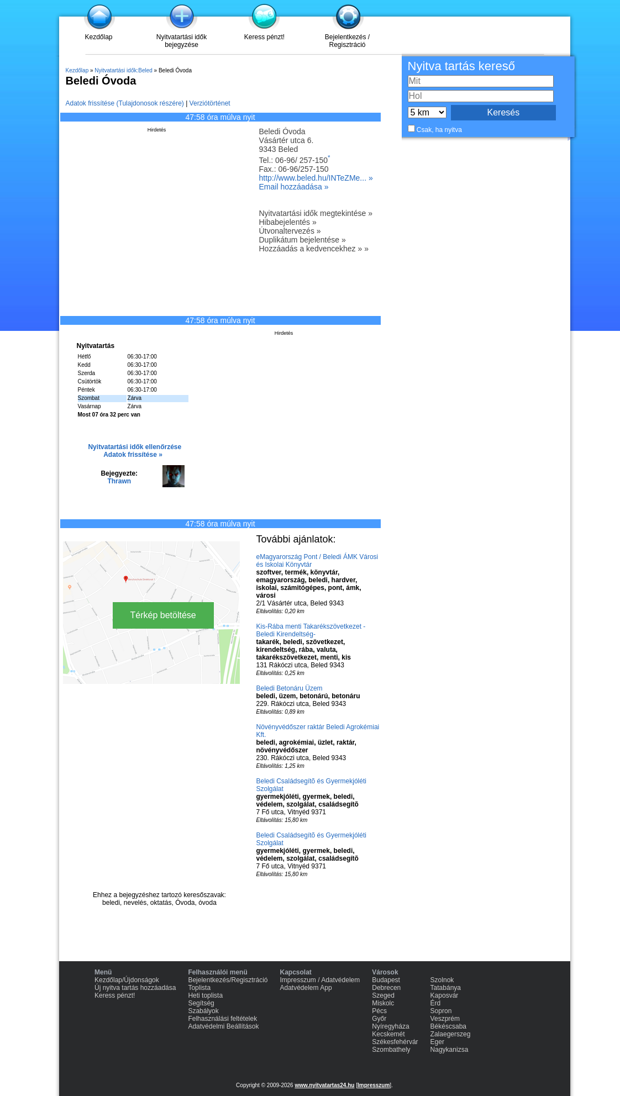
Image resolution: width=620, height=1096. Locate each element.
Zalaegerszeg (450, 1034)
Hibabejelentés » (288, 222)
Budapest (386, 980)
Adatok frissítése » (132, 455)
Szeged (383, 995)
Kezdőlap (98, 37)
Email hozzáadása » (294, 186)
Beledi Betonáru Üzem (289, 688)
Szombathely (391, 1049)
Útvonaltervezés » (290, 230)
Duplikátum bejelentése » (302, 239)
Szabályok (203, 1011)
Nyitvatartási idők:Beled (123, 70)
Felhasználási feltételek (222, 1019)
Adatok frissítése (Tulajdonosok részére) (125, 103)
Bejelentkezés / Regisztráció (347, 41)
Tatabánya (445, 988)
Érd (435, 1003)
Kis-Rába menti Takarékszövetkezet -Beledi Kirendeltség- (311, 630)
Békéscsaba (448, 1026)
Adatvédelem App (306, 988)
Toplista (199, 988)
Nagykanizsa (449, 1049)
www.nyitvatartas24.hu (324, 1085)
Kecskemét (388, 1034)
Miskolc (383, 1003)
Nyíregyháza (390, 1026)
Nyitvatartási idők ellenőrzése (134, 447)
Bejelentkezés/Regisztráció (227, 980)
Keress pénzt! (264, 37)
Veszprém (445, 1019)
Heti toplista (205, 995)
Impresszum (374, 1085)
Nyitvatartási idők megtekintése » (315, 213)
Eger (437, 1042)
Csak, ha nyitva (439, 130)
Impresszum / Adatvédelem (320, 980)
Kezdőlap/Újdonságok (126, 980)
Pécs (379, 1011)
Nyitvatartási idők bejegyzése (181, 41)
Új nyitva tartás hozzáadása (135, 988)
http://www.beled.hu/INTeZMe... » (316, 177)
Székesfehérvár (395, 1042)
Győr (379, 1019)
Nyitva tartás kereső (461, 66)
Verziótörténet (210, 103)
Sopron (441, 1011)
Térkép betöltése (163, 615)
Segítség (201, 1003)
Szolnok (442, 980)
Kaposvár (444, 995)
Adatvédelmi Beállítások (223, 1026)
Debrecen (386, 988)
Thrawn (119, 481)
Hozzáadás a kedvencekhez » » (314, 248)
